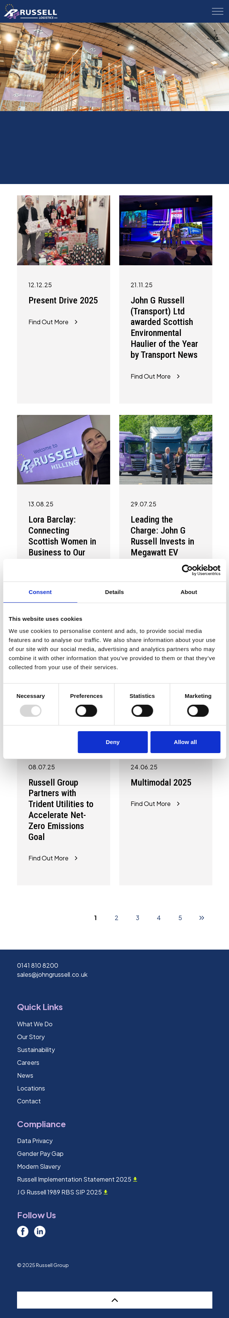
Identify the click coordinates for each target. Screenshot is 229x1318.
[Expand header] (217, 11)
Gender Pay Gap (40, 1153)
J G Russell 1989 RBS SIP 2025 (62, 1192)
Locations (31, 1088)
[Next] (202, 917)
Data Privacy (35, 1141)
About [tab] (189, 592)
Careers (28, 1062)
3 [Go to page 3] (137, 918)
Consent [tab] (40, 592)
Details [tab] (114, 592)
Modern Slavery (39, 1166)
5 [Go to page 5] (180, 918)
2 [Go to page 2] (116, 918)
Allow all (185, 742)
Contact (29, 1101)
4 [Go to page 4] (159, 918)
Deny (113, 742)
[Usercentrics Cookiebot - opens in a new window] (187, 570)
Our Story (31, 1037)
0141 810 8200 (37, 965)
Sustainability (36, 1049)
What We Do (35, 1024)
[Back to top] (114, 1300)
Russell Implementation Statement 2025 (77, 1179)
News (25, 1075)
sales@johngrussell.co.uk (52, 974)
